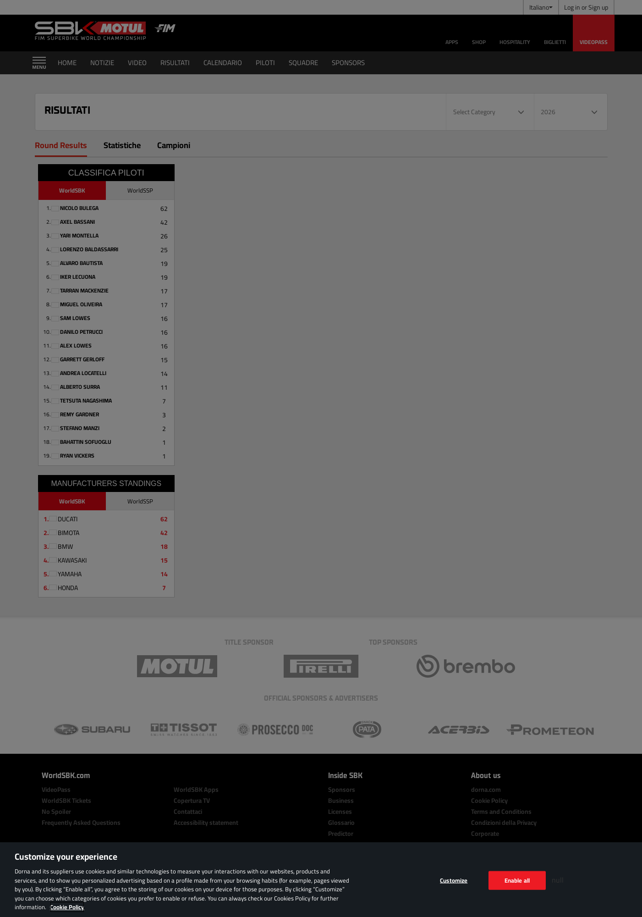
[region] (321, 879)
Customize (453, 879)
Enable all (517, 879)
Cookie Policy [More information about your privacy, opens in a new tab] (67, 906)
